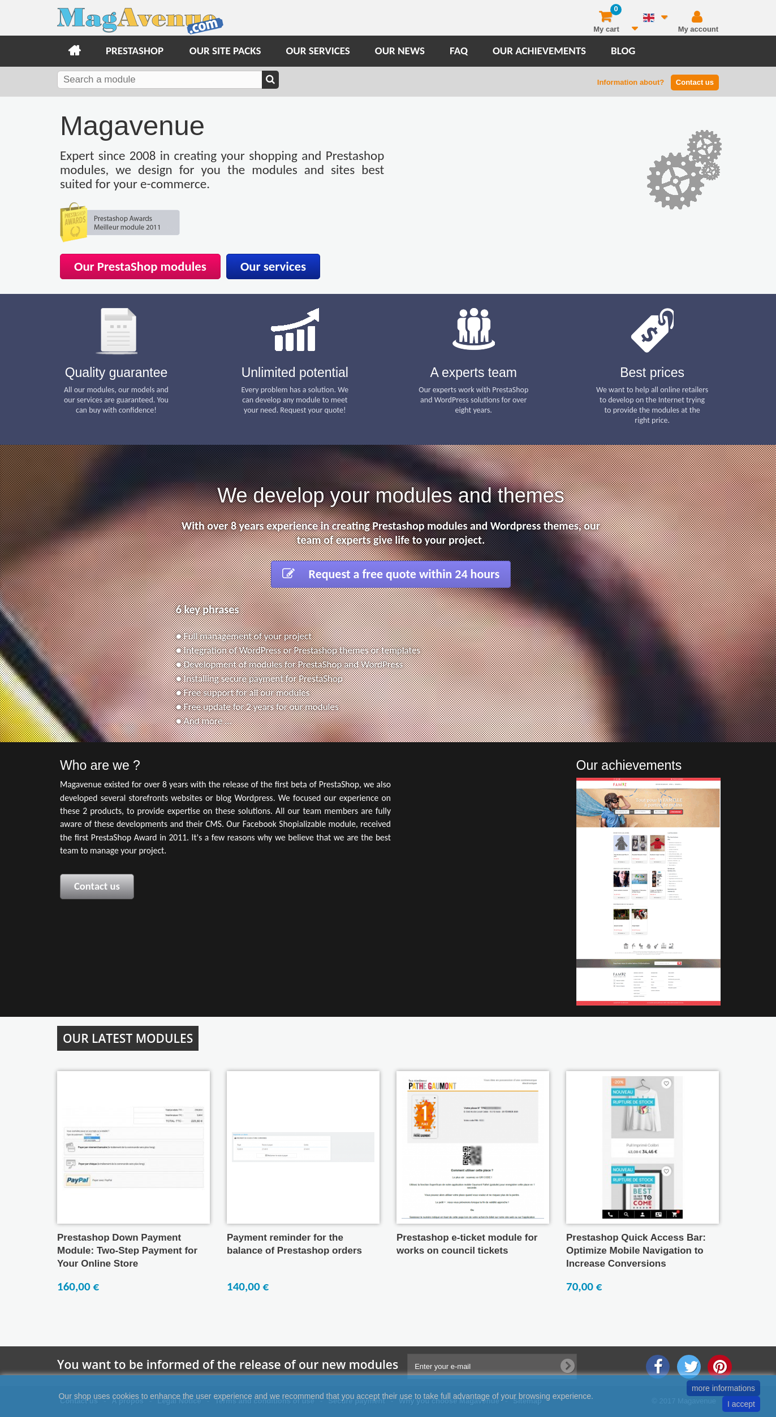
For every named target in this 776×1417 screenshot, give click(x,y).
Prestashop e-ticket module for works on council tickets (466, 1244)
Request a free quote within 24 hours (391, 574)
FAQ (459, 50)
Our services (318, 50)
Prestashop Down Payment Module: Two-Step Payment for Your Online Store (127, 1250)
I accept (741, 1404)
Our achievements (539, 50)
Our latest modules (128, 1038)
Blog (623, 50)
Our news (400, 50)
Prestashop (134, 50)
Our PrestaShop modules (140, 266)
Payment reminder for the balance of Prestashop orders (294, 1244)
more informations (723, 1388)
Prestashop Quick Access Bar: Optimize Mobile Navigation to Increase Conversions (636, 1250)
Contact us (695, 82)
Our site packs (225, 50)
